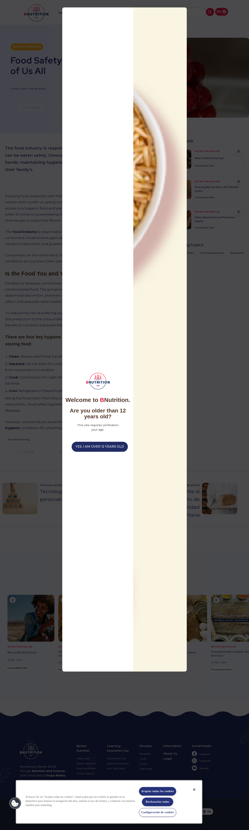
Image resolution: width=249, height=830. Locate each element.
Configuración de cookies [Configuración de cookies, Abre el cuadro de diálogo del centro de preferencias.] (157, 812)
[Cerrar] (194, 789)
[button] (15, 803)
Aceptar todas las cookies (157, 791)
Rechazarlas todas (157, 801)
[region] (109, 802)
